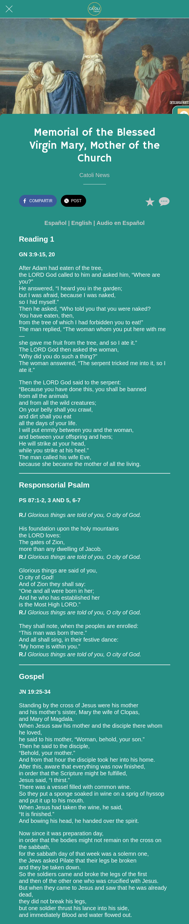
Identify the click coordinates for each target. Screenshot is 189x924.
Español (55, 223)
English (81, 223)
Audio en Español (121, 223)
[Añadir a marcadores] (150, 201)
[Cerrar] (9, 9)
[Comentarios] (163, 201)
